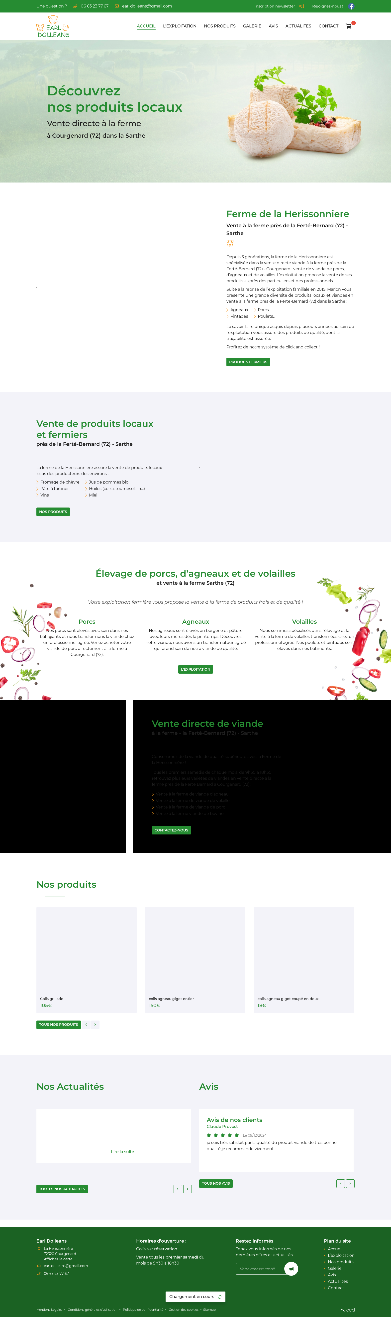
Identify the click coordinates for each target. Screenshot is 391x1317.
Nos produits (220, 26)
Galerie (252, 26)
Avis (273, 26)
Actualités (298, 26)
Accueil (146, 26)
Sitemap (236, 1310)
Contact (328, 26)
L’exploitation (179, 26)
